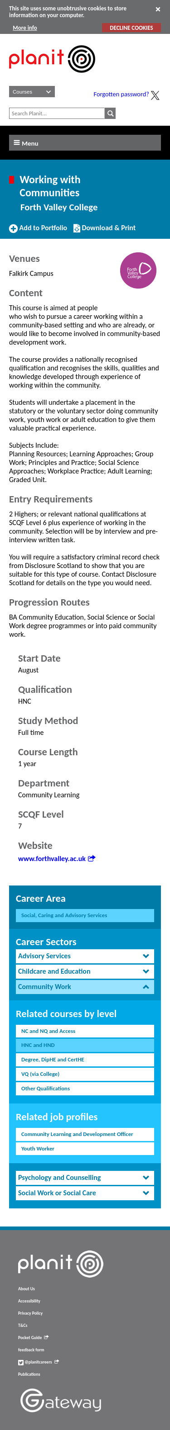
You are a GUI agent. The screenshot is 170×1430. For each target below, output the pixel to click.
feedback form (31, 1350)
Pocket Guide (33, 1337)
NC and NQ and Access (48, 1031)
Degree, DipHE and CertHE (52, 1059)
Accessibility (29, 1301)
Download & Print (104, 231)
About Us (26, 1289)
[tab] (85, 956)
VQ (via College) (40, 1073)
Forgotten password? (121, 94)
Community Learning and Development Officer (77, 1134)
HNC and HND (38, 1045)
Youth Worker (37, 1148)
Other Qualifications (45, 1088)
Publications (29, 1374)
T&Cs (22, 1325)
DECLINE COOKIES (131, 27)
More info (25, 27)
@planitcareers (38, 1362)
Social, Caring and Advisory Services (64, 915)
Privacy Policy (30, 1313)
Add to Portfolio (38, 231)
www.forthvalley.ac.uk (56, 858)
